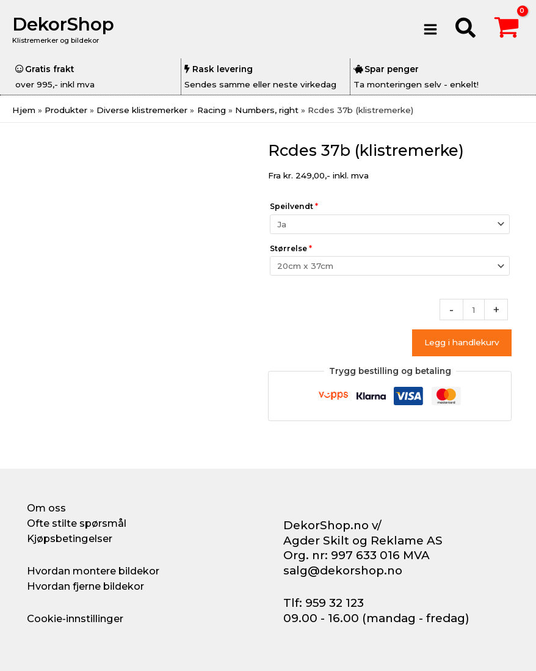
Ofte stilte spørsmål (76, 523)
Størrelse (291, 248)
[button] (466, 30)
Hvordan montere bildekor (93, 571)
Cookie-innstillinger (75, 618)
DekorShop (63, 24)
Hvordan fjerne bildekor (85, 586)
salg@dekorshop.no (342, 570)
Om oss (46, 508)
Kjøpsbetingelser (69, 538)
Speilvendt (294, 206)
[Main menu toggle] (430, 29)
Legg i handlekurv (461, 342)
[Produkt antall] (474, 309)
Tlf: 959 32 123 (323, 603)
